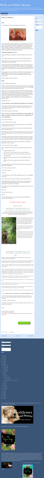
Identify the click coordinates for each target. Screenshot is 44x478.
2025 (3, 357)
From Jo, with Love (6, 377)
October (5, 368)
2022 (3, 361)
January (5, 389)
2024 (3, 358)
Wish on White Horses (15, 5)
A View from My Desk (6, 378)
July (4, 373)
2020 (3, 364)
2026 (3, 355)
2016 (3, 395)
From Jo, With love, (6, 375)
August (5, 371)
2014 (3, 398)
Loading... (3, 472)
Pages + (6, 13)
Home (2, 13)
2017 (3, 394)
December (5, 365)
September (5, 370)
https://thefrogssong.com (37, 462)
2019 (3, 391)
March (5, 386)
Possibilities (5, 381)
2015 (3, 397)
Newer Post (3, 335)
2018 (3, 392)
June (4, 374)
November (5, 367)
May (4, 383)
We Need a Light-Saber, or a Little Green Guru (10, 380)
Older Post (31, 335)
